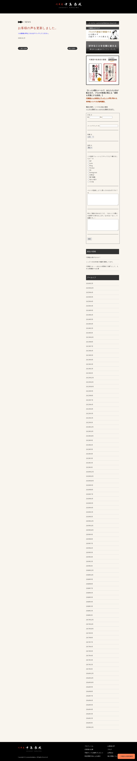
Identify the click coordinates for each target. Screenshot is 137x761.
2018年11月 (89, 574)
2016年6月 (89, 700)
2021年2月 (89, 462)
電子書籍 (92, 177)
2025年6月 (89, 292)
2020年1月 (89, 516)
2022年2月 (89, 418)
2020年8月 (89, 489)
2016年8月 (89, 691)
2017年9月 (89, 633)
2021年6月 (89, 445)
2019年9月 (89, 534)
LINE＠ (91, 175)
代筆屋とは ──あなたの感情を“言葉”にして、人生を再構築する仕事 (102, 267)
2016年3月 (89, 713)
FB (90, 170)
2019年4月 (89, 557)
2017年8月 (89, 637)
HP (90, 161)
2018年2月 (89, 610)
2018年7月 (89, 588)
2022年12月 (90, 377)
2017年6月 (89, 646)
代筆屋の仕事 (89, 749)
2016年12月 (89, 673)
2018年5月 (89, 597)
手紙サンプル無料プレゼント (64, 13)
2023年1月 (89, 373)
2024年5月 (89, 319)
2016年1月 (89, 722)
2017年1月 (89, 669)
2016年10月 (89, 682)
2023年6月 (89, 350)
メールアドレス (93, 126)
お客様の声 (77, 13)
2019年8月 (89, 539)
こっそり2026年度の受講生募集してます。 (100, 262)
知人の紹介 (93, 179)
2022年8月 (89, 395)
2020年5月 (89, 503)
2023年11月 (89, 337)
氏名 (89, 115)
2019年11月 (89, 525)
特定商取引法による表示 (92, 756)
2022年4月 (89, 409)
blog (91, 165)
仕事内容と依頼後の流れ (52, 13)
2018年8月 (89, 583)
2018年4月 (89, 601)
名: (101, 117)
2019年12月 (89, 521)
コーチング (90, 13)
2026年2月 (89, 283)
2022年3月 (89, 413)
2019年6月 (89, 548)
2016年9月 (89, 687)
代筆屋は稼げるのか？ (93, 257)
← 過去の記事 (23, 48)
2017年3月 (89, 660)
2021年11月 (89, 431)
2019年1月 (89, 565)
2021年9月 (89, 440)
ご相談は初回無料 (126, 756)
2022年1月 (89, 422)
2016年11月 (89, 678)
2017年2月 (89, 664)
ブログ (102, 13)
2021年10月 (89, 436)
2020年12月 (90, 471)
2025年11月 (89, 288)
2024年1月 (89, 332)
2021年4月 (89, 454)
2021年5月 (89, 449)
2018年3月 (89, 606)
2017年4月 (89, 655)
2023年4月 (89, 359)
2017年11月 (89, 624)
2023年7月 (89, 346)
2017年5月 (89, 651)
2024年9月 (89, 310)
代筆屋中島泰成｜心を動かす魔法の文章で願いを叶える (22, 13)
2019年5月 (89, 552)
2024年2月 (89, 328)
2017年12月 (89, 619)
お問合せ (113, 13)
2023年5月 (89, 355)
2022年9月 (89, 391)
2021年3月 (89, 458)
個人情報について (113, 756)
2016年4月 (89, 709)
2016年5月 (89, 704)
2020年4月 (89, 507)
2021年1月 (89, 467)
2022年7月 (89, 400)
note (91, 163)
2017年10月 (89, 628)
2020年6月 (89, 498)
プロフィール (36, 13)
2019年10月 (89, 530)
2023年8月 (89, 341)
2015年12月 (89, 727)
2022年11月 (89, 382)
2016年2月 (89, 718)
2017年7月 (89, 642)
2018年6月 (89, 592)
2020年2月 (89, 512)
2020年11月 (89, 476)
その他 (91, 182)
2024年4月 (89, 323)
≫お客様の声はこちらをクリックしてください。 (34, 33)
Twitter (92, 168)
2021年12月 (89, 427)
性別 (89, 145)
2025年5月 (89, 297)
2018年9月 (89, 579)
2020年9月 (89, 485)
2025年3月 (89, 306)
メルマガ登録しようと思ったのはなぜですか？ (103, 190)
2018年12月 (89, 570)
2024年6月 (89, 314)
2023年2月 (89, 368)
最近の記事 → (72, 48)
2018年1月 (89, 615)
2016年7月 (89, 696)
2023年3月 (89, 364)
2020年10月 (90, 480)
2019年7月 (89, 543)
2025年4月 (89, 301)
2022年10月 (90, 386)
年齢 (89, 134)
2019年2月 (89, 561)
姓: (88, 117)
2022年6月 (89, 404)
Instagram (93, 172)
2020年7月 (89, 494)
